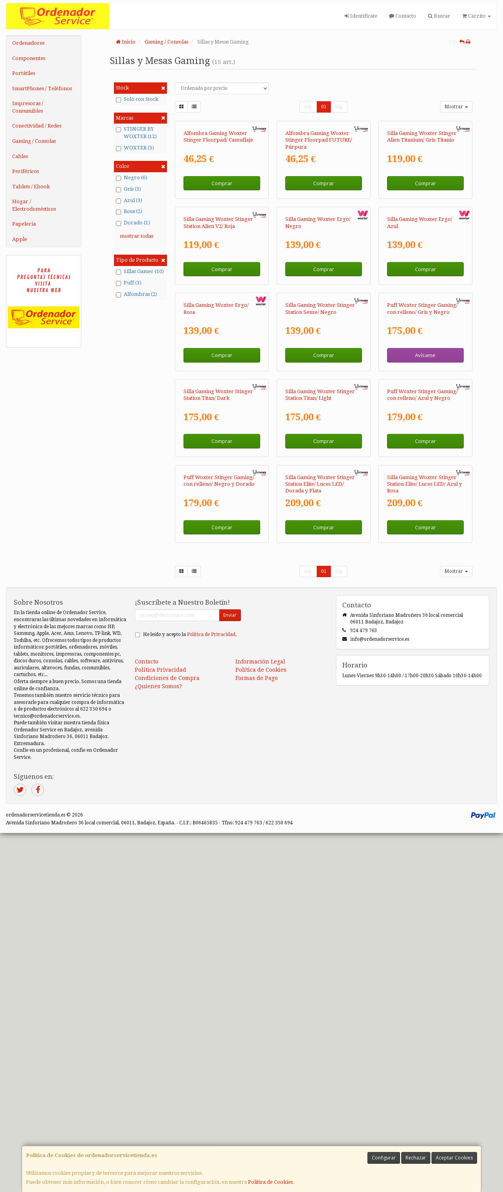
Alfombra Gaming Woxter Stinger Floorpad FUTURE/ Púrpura (318, 212)
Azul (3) (129, 200)
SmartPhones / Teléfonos (42, 88)
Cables (20, 156)
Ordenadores (28, 43)
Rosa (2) (129, 211)
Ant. (308, 106)
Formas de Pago (256, 1037)
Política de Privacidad (211, 993)
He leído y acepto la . (190, 993)
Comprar (221, 255)
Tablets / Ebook (31, 187)
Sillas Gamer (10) (140, 271)
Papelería (24, 224)
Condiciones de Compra (167, 1037)
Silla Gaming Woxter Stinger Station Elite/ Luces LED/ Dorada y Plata (320, 843)
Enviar (230, 974)
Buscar (439, 16)
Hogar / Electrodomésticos (34, 205)
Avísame (425, 570)
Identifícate (361, 16)
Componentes (28, 58)
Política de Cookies (270, 1182)
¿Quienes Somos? (158, 1045)
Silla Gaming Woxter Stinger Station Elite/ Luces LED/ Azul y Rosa (424, 843)
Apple (19, 239)
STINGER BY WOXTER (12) (136, 132)
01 (324, 106)
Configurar (384, 1157)
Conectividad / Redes (36, 126)
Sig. (339, 106)
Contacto (402, 16)
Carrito (476, 16)
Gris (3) (128, 189)
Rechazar (416, 1157)
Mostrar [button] (456, 106)
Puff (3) (128, 283)
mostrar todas (136, 236)
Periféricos (25, 171)
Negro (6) (131, 178)
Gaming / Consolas (34, 141)
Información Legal (260, 1020)
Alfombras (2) (136, 294)
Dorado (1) (133, 223)
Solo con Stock (137, 99)
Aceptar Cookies (454, 1157)
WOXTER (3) (135, 148)
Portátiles (23, 73)
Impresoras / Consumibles (27, 107)
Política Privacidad (160, 1029)
